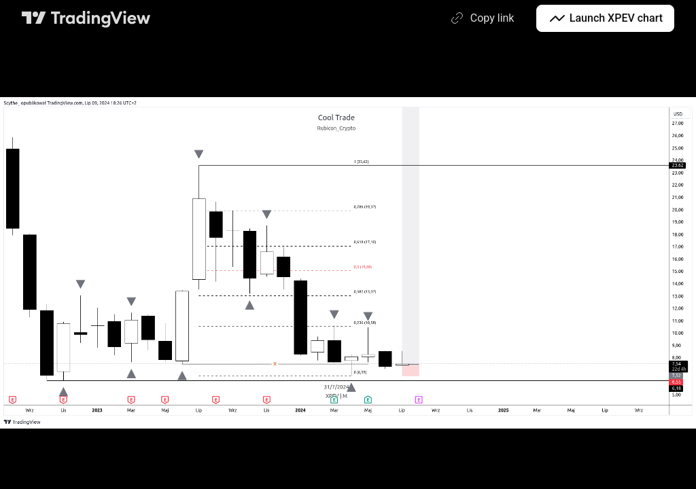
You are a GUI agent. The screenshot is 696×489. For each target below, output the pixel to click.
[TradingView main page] (86, 18)
